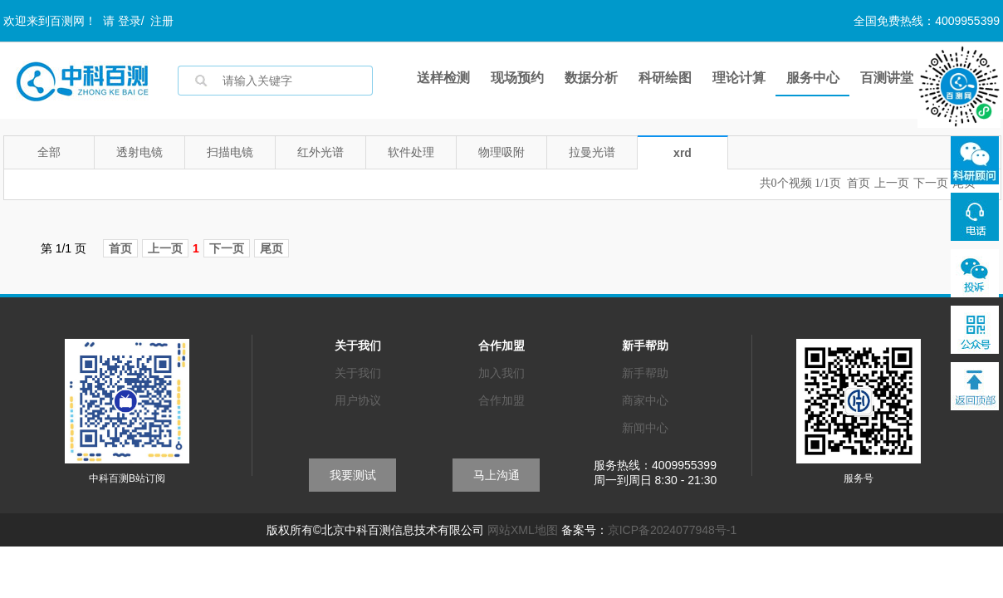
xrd (682, 152)
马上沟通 (496, 475)
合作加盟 (501, 400)
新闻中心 (645, 427)
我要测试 (353, 475)
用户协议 (358, 400)
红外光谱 (320, 152)
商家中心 (645, 400)
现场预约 (517, 78)
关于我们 (358, 373)
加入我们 (501, 373)
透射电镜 (139, 152)
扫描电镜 (230, 152)
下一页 (930, 183)
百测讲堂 (886, 78)
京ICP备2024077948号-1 (672, 530)
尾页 (271, 248)
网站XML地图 (522, 530)
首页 (858, 183)
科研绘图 (665, 78)
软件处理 (411, 152)
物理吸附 (501, 152)
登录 (129, 20)
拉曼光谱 (592, 152)
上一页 (891, 183)
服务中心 (812, 78)
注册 (162, 20)
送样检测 (443, 78)
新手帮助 (645, 373)
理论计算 (739, 78)
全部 (49, 152)
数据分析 (591, 78)
